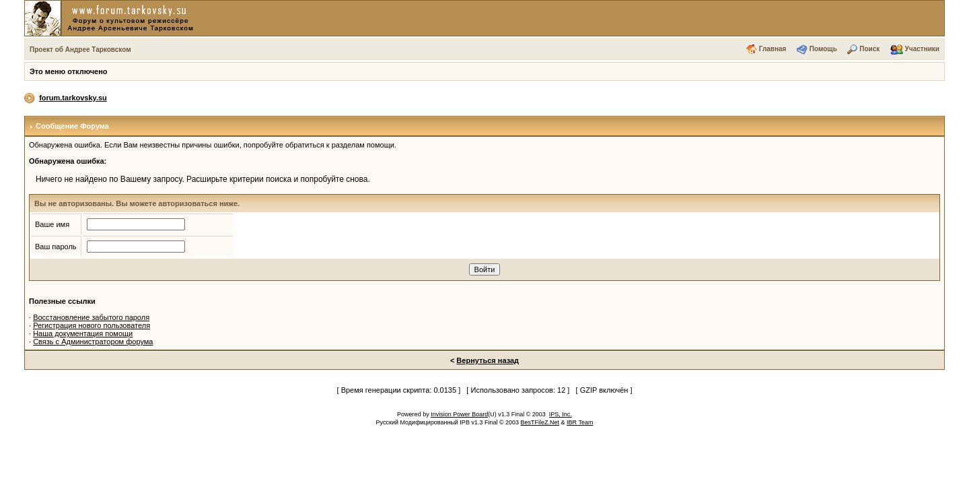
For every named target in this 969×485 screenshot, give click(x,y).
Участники (922, 49)
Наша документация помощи (83, 333)
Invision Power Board (459, 414)
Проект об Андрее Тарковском (80, 49)
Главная (773, 49)
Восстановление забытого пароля (91, 317)
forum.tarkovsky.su (73, 98)
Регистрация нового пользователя (91, 325)
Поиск (869, 49)
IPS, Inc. (560, 414)
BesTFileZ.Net (540, 422)
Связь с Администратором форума (93, 341)
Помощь (823, 49)
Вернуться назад (487, 360)
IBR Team (580, 422)
